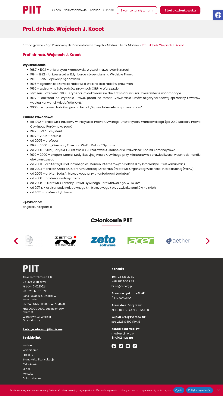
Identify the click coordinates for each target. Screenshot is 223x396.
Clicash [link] (108, 10)
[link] (218, 15)
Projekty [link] (28, 355)
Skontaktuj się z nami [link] (137, 10)
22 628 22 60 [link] (125, 277)
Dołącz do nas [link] (32, 378)
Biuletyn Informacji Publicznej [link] (43, 329)
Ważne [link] (27, 345)
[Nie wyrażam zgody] (218, 390)
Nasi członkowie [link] (75, 10)
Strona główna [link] (33, 45)
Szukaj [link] (47, 10)
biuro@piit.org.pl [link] (122, 286)
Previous (207, 241)
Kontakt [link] (28, 373)
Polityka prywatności (199, 390)
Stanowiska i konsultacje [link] (39, 359)
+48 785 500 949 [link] (123, 281)
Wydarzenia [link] (30, 350)
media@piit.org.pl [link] (123, 333)
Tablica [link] (95, 10)
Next (15, 241)
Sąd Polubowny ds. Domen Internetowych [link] (75, 45)
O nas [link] (56, 10)
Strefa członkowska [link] (180, 10)
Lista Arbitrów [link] (129, 45)
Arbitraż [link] (112, 45)
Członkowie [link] (30, 364)
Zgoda (178, 390)
